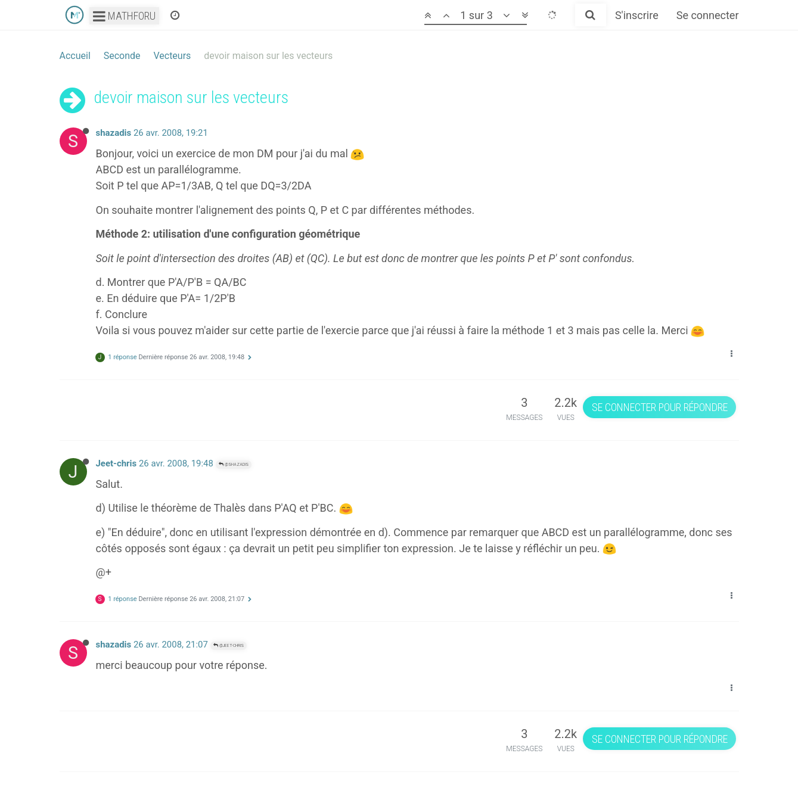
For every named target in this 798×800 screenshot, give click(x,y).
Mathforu (124, 16)
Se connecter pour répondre (660, 407)
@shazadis (234, 464)
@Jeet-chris (228, 645)
